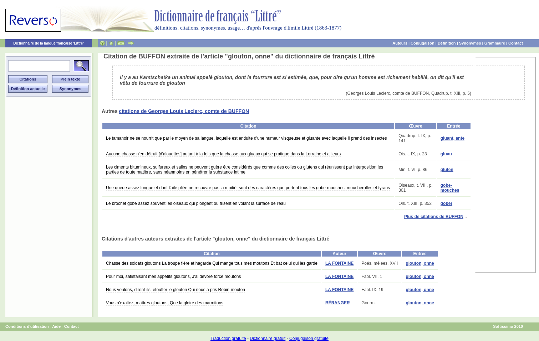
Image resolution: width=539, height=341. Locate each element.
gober (446, 203)
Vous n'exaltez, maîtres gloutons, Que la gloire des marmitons (164, 302)
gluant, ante (452, 138)
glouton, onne (420, 263)
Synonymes (470, 43)
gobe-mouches (450, 188)
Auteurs (399, 43)
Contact (515, 43)
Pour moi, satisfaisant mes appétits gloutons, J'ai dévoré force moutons (173, 276)
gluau (446, 153)
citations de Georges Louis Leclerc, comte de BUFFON (184, 111)
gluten (447, 169)
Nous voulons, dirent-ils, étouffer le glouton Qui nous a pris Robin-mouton (175, 289)
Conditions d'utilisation (27, 326)
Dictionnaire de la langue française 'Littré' (48, 43)
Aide (56, 326)
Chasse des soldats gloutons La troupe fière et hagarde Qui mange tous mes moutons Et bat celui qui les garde (211, 263)
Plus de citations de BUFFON (433, 216)
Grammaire (494, 43)
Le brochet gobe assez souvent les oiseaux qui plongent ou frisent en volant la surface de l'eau (196, 203)
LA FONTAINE (339, 263)
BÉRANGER (337, 302)
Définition (447, 43)
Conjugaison (422, 43)
